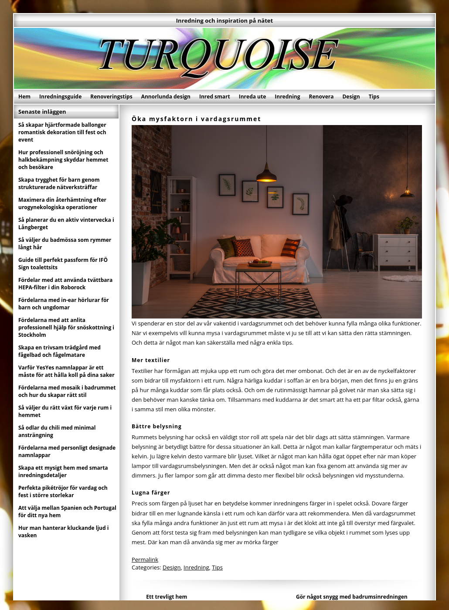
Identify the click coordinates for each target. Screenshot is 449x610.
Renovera (321, 96)
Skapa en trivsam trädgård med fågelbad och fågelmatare (59, 351)
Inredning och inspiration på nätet (224, 20)
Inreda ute (252, 96)
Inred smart (214, 96)
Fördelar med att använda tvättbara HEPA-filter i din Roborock (65, 283)
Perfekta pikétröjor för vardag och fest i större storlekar (63, 491)
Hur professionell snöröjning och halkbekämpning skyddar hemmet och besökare (63, 160)
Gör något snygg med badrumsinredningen (352, 596)
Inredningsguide (60, 96)
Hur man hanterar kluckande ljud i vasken (63, 531)
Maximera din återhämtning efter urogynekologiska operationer (62, 203)
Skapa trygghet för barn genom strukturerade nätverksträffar (59, 183)
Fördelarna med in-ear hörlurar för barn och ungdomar (63, 303)
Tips (374, 96)
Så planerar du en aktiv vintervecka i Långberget (66, 223)
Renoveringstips (111, 96)
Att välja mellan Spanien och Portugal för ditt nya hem (67, 511)
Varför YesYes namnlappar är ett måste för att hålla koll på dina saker (66, 371)
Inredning (287, 96)
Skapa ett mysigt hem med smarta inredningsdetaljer (63, 471)
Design (351, 96)
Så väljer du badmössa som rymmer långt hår (64, 243)
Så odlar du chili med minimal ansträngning (57, 431)
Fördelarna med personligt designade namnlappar (67, 451)
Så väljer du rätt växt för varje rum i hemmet (65, 411)
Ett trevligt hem (166, 596)
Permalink (145, 559)
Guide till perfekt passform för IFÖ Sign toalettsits (63, 263)
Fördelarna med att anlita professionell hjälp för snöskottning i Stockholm (66, 327)
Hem (24, 96)
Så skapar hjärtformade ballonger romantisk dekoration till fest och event (62, 132)
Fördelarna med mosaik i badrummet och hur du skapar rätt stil (67, 391)
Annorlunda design (165, 96)
